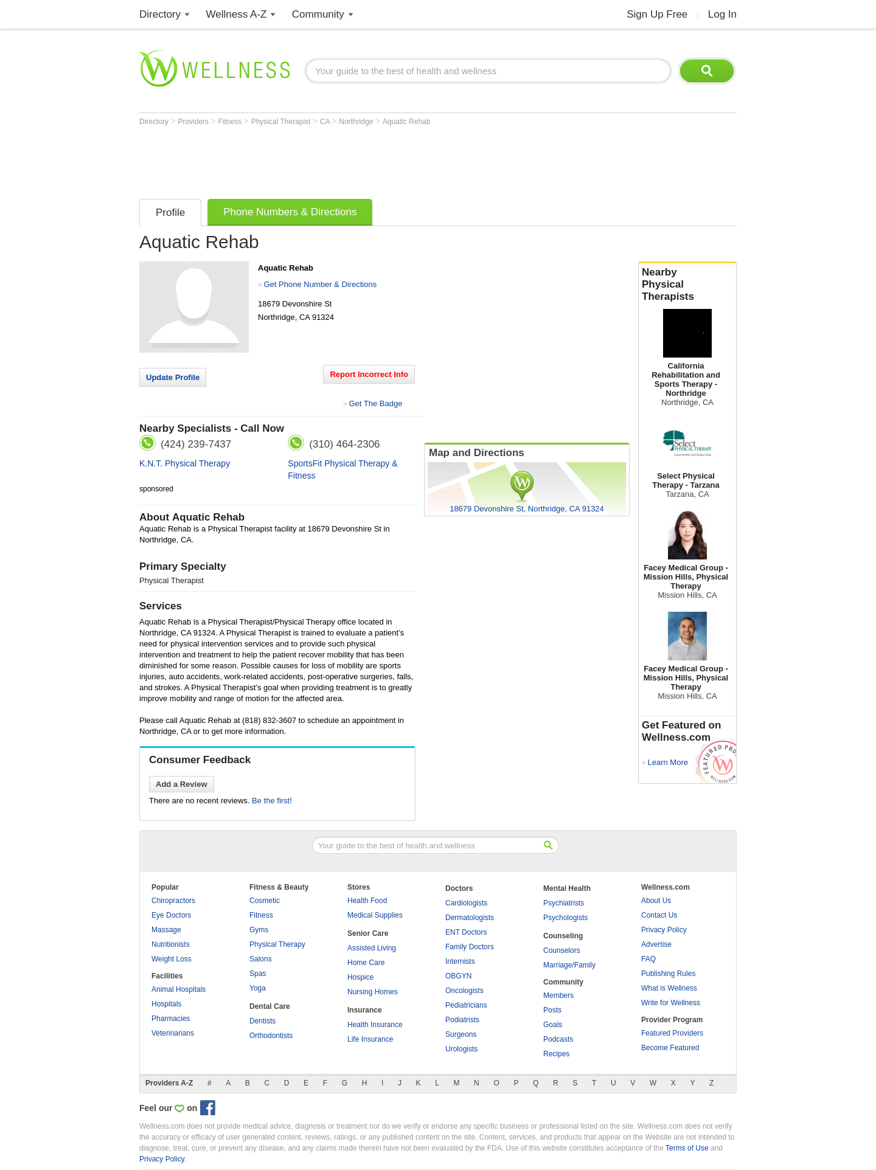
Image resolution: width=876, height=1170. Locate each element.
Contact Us (659, 915)
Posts (552, 1010)
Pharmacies (170, 1018)
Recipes (556, 1054)
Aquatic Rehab (407, 121)
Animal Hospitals (178, 989)
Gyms (258, 930)
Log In (722, 14)
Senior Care (367, 933)
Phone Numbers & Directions (289, 212)
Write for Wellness (670, 1003)
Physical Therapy (277, 944)
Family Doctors (469, 947)
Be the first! (272, 800)
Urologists (461, 1049)
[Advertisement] (360, 159)
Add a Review (181, 784)
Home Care (365, 962)
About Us (656, 900)
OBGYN (458, 976)
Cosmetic (264, 900)
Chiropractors (173, 900)
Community (318, 14)
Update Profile (173, 377)
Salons (260, 959)
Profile (170, 212)
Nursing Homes (372, 992)
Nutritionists (170, 944)
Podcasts (558, 1039)
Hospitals (166, 1004)
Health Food (367, 900)
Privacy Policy (664, 930)
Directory (160, 14)
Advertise (656, 944)
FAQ (648, 959)
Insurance (364, 1010)
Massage (166, 930)
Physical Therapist (282, 121)
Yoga (257, 988)
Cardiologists (466, 903)
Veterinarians (172, 1033)
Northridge (357, 121)
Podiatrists (462, 1020)
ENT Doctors (466, 932)
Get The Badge (375, 403)
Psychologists (565, 917)
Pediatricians (466, 1005)
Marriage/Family (569, 965)
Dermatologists (469, 917)
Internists (460, 961)
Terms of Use (687, 1148)
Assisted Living (371, 948)
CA (326, 121)
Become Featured (670, 1048)
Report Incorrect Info (369, 374)
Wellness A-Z (236, 14)
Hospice (360, 977)
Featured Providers (672, 1033)
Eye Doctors (171, 915)
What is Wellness (669, 988)
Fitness (231, 121)
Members (558, 995)
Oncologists (464, 990)
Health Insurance (375, 1024)
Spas (257, 973)
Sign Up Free (657, 14)
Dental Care (269, 1006)
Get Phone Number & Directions (320, 284)
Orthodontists (271, 1035)
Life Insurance (370, 1039)
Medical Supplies (375, 915)
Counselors (561, 950)
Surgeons (460, 1034)
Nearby (687, 284)
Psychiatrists (563, 903)
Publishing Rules (668, 973)
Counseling (563, 936)
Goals (552, 1024)
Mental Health (567, 888)
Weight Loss (171, 959)
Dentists (262, 1021)
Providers (194, 121)
